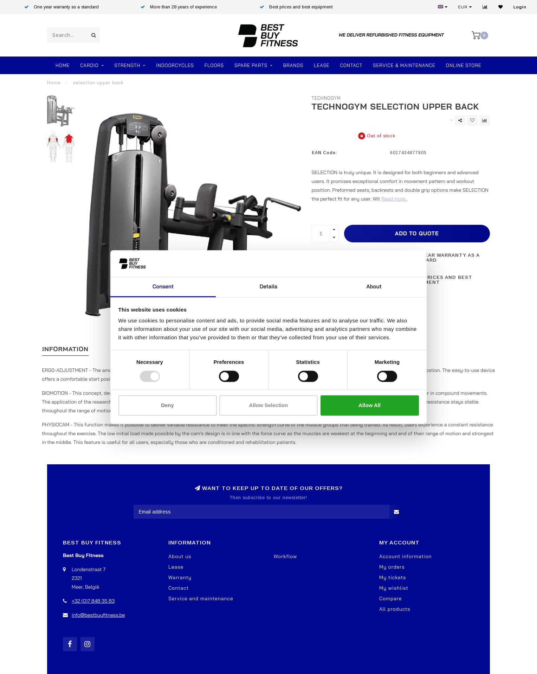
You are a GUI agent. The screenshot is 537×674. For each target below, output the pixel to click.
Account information (405, 556)
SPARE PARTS (250, 65)
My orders (392, 567)
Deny (167, 405)
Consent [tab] (163, 286)
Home (63, 65)
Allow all (369, 405)
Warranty (180, 577)
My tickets (392, 577)
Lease (321, 65)
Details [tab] (269, 286)
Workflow (285, 556)
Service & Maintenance (404, 65)
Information (65, 349)
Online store (463, 65)
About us (179, 556)
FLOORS (214, 65)
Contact (351, 65)
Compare (390, 598)
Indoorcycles (175, 65)
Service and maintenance (200, 598)
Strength (128, 65)
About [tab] (373, 286)
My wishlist (393, 588)
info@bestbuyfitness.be (98, 615)
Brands (293, 65)
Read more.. (394, 199)
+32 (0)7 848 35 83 (93, 601)
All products (394, 609)
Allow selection (268, 405)
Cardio (89, 65)
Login (519, 6)
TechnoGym (326, 98)
